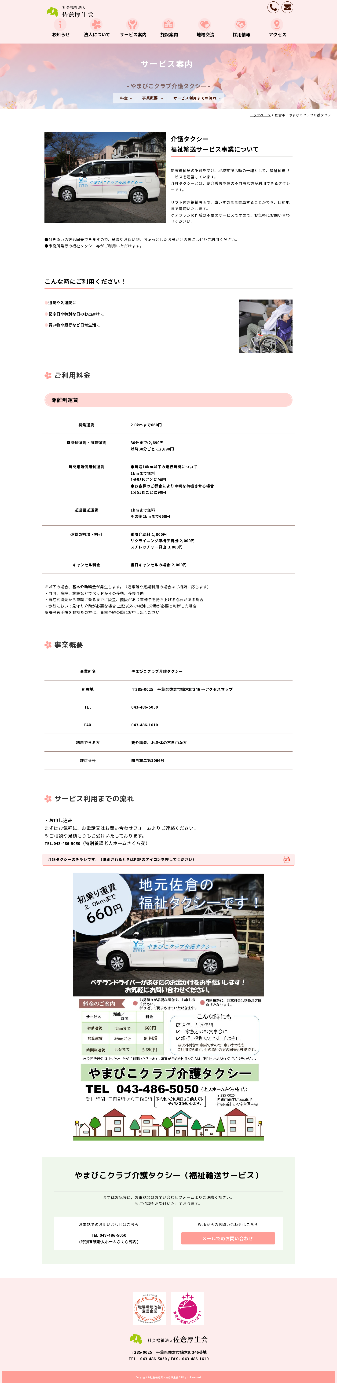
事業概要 (150, 104)
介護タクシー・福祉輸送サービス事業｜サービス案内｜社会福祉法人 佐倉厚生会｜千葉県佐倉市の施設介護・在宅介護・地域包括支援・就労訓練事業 (70, 11)
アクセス (277, 40)
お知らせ (60, 40)
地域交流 (204, 40)
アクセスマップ (219, 696)
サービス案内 (132, 40)
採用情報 (241, 40)
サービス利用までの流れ (195, 104)
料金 (124, 104)
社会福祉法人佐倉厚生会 (164, 1384)
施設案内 (168, 40)
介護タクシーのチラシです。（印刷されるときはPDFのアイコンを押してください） (123, 866)
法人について (96, 40)
